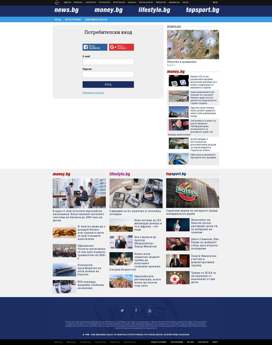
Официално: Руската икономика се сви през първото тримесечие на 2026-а (92, 252)
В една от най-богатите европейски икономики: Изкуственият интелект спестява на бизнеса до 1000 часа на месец (78, 215)
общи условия (158, 342)
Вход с (95, 47)
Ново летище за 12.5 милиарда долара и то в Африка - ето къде (148, 224)
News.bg (58, 342)
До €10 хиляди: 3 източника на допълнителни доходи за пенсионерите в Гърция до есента (203, 145)
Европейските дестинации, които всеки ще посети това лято (147, 281)
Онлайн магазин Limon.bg (132, 2)
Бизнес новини (78, 2)
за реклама (177, 342)
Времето (171, 65)
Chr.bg (185, 2)
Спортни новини (104, 2)
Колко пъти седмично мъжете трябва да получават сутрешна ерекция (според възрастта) (134, 261)
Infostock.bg (129, 342)
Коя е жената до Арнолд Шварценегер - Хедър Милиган (145, 241)
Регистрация (73, 19)
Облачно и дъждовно (182, 61)
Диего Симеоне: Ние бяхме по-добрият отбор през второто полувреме (205, 243)
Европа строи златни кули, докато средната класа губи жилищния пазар (203, 111)
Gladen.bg (115, 342)
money (178, 72)
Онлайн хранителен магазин (146, 2)
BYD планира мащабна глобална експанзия (91, 284)
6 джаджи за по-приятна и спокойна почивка (135, 212)
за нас (190, 342)
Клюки (90, 2)
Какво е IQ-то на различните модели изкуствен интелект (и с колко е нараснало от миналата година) (203, 82)
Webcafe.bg (161, 2)
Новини (67, 2)
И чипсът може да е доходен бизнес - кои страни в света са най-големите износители (91, 232)
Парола (87, 69)
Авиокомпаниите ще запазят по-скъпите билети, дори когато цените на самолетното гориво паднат (203, 97)
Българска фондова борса (119, 2)
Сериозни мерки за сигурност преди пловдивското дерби (192, 212)
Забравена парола (96, 19)
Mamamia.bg (174, 2)
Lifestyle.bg (85, 342)
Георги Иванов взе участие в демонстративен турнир (203, 260)
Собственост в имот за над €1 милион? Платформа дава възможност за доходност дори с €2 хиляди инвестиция (192, 127)
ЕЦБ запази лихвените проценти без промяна (203, 156)
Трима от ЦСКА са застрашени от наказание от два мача (203, 277)
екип (215, 342)
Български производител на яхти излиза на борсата (89, 269)
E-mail (86, 56)
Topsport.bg (100, 342)
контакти (203, 342)
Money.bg (71, 342)
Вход (215, 2)
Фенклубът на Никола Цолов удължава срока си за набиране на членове (204, 226)
